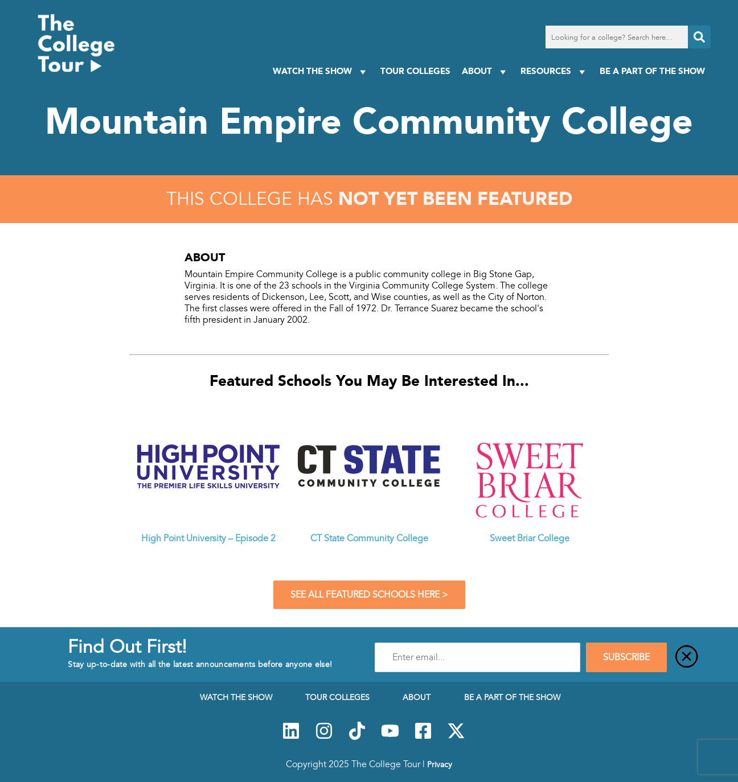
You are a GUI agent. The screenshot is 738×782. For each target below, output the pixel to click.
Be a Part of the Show (652, 71)
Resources (554, 71)
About (485, 71)
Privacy (439, 764)
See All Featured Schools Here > (369, 594)
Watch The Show (321, 71)
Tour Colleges (415, 71)
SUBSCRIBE (626, 657)
